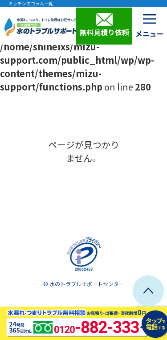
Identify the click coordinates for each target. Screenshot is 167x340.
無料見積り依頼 (104, 25)
